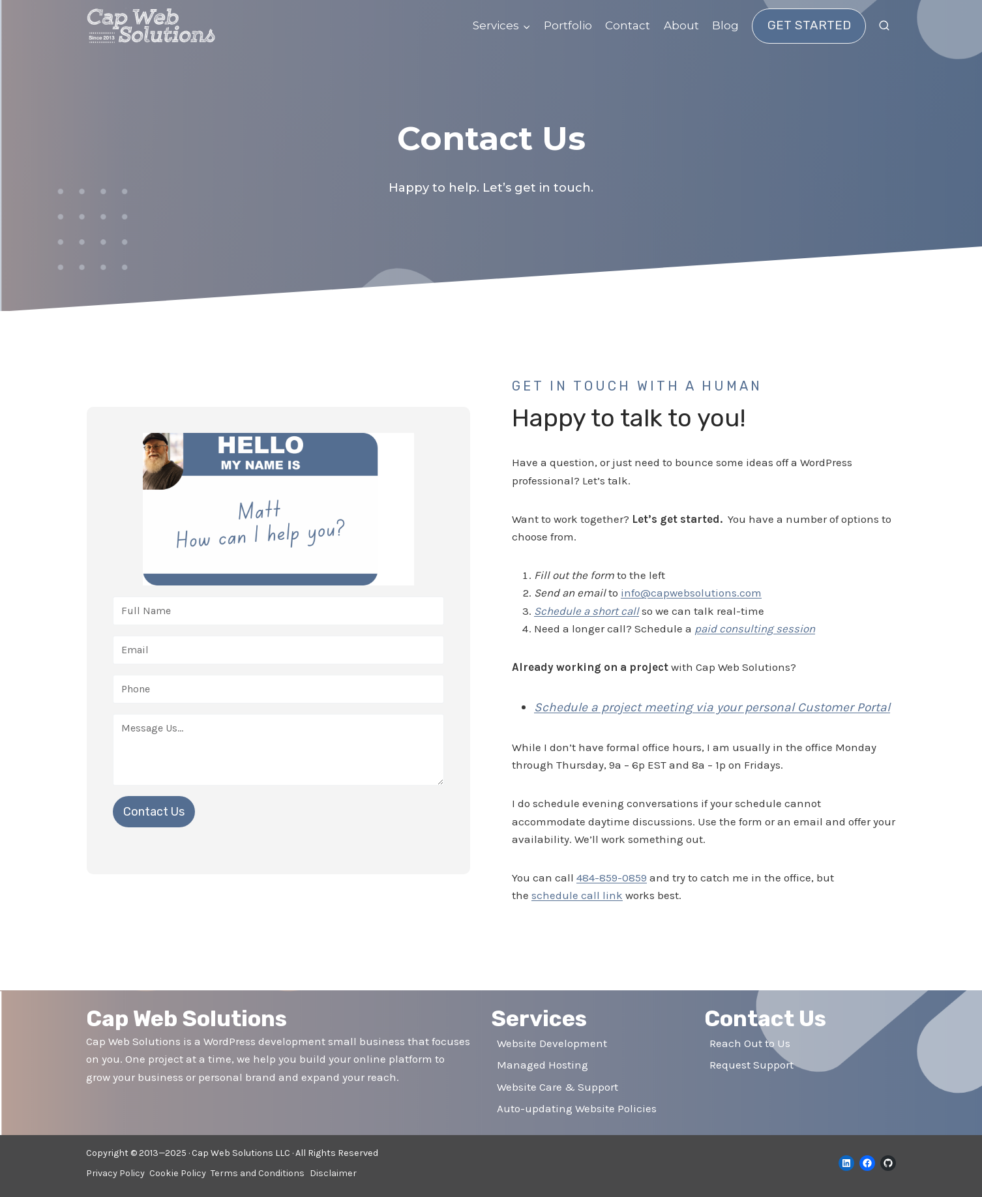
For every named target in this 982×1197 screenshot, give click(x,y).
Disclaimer (333, 1173)
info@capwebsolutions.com (691, 592)
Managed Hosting (542, 1065)
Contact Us (154, 822)
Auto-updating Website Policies (577, 1108)
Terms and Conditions (258, 1173)
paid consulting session (754, 628)
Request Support (751, 1065)
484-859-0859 (611, 898)
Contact (627, 25)
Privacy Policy (115, 1173)
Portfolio (568, 25)
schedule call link (577, 916)
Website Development (552, 1043)
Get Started (809, 25)
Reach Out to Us (749, 1043)
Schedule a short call (586, 610)
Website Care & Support (557, 1086)
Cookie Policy (177, 1173)
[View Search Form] (884, 26)
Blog (725, 25)
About (681, 25)
